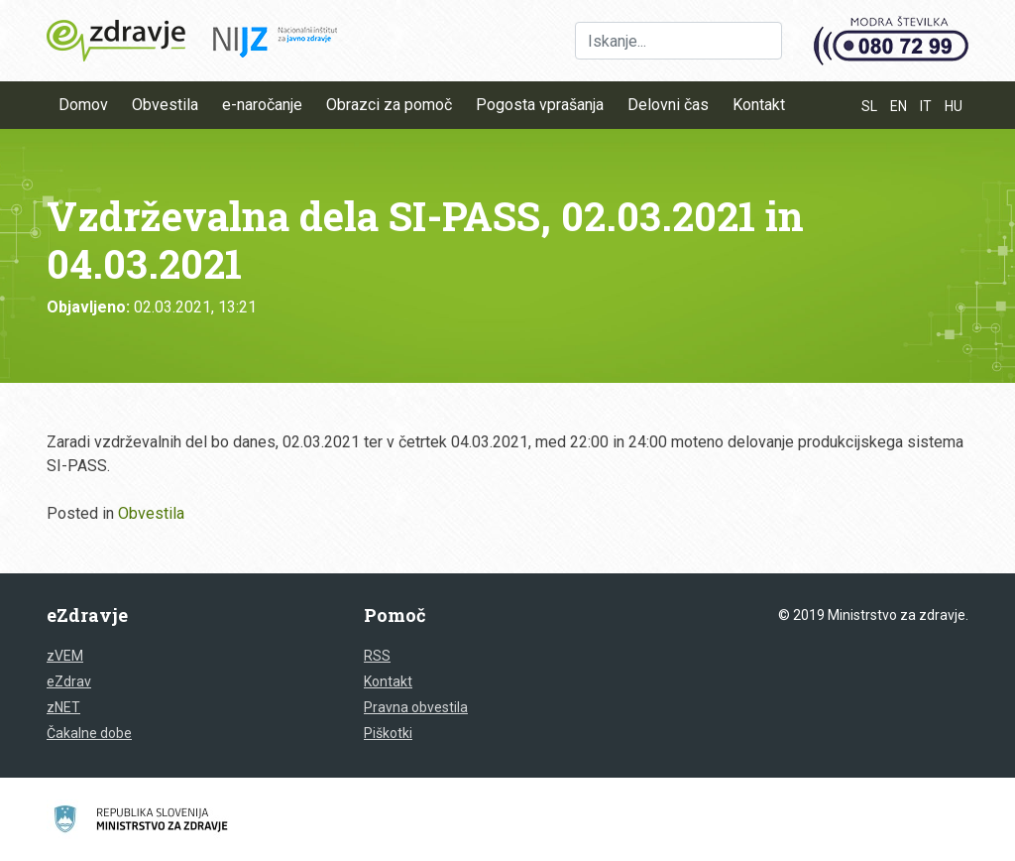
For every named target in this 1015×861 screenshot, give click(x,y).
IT (926, 106)
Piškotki (388, 733)
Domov (83, 104)
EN (898, 106)
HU (953, 106)
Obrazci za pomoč (389, 104)
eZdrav (69, 681)
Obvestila (165, 104)
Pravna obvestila (416, 707)
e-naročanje (262, 104)
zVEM (65, 656)
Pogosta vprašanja (540, 104)
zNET (63, 707)
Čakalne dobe (89, 733)
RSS (377, 656)
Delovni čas (668, 104)
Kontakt (759, 104)
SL (869, 106)
